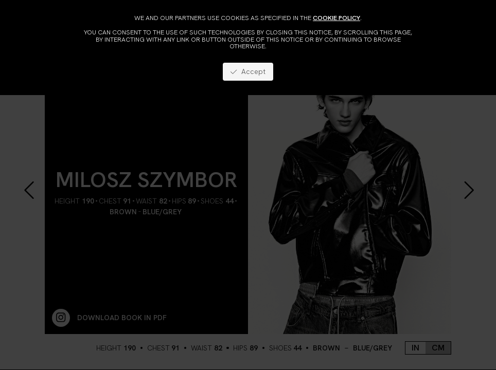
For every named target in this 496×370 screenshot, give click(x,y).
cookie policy (336, 17)
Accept (248, 71)
